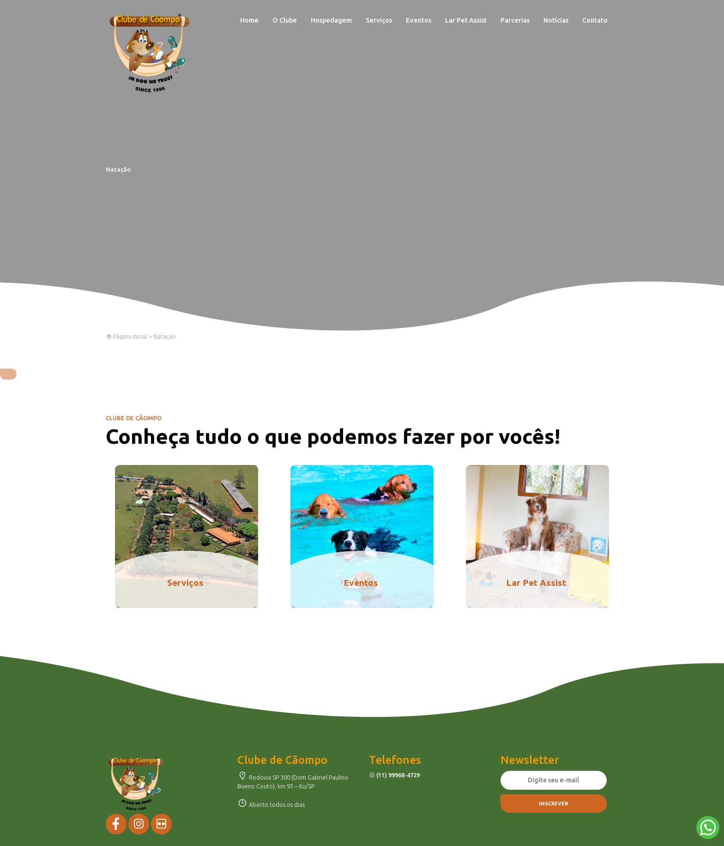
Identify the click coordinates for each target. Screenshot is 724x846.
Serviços (379, 20)
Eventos (418, 20)
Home (249, 20)
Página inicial (126, 336)
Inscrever (553, 803)
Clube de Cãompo (149, 53)
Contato (595, 20)
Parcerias (515, 20)
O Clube (284, 20)
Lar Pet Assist (466, 20)
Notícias (555, 20)
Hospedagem (331, 20)
